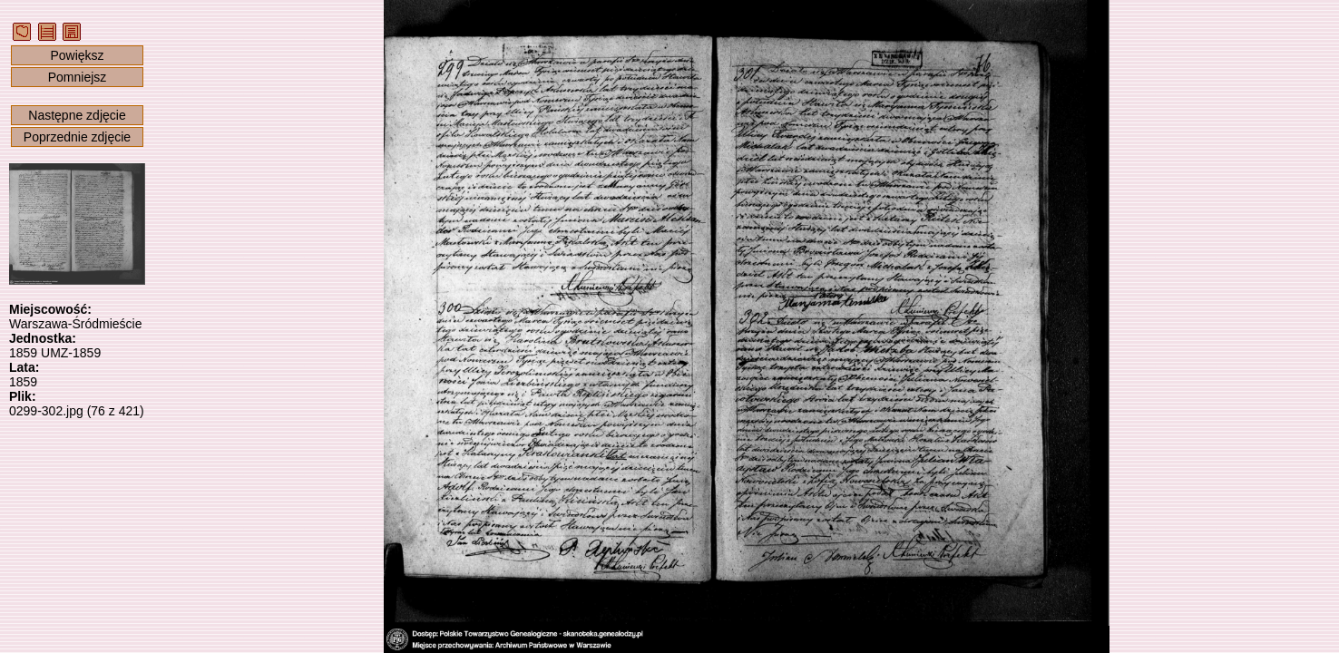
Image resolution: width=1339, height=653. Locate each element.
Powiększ (76, 55)
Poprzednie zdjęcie (77, 137)
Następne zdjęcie (76, 115)
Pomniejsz (77, 77)
